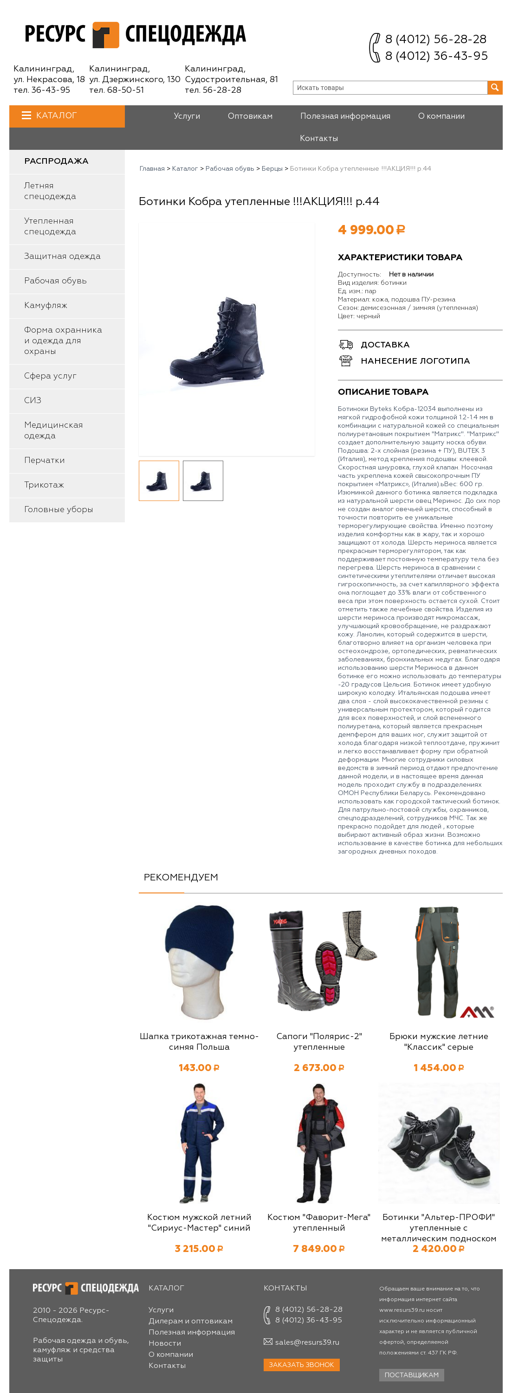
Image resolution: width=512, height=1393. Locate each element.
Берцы (272, 169)
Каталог (55, 115)
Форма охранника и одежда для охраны (63, 341)
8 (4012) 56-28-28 (435, 40)
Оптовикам (250, 117)
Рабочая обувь (55, 281)
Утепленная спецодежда (50, 226)
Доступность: (359, 274)
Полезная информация (345, 117)
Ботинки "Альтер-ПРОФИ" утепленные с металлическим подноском (439, 1228)
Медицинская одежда (53, 430)
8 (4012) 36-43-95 (436, 57)
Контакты (319, 139)
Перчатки (44, 460)
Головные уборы (58, 510)
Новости (165, 1344)
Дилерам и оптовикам (191, 1321)
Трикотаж (44, 485)
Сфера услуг (50, 376)
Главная (152, 169)
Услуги (187, 117)
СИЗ (32, 401)
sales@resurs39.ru (307, 1343)
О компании (441, 117)
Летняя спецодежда (50, 191)
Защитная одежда (62, 256)
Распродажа (56, 161)
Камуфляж (45, 306)
